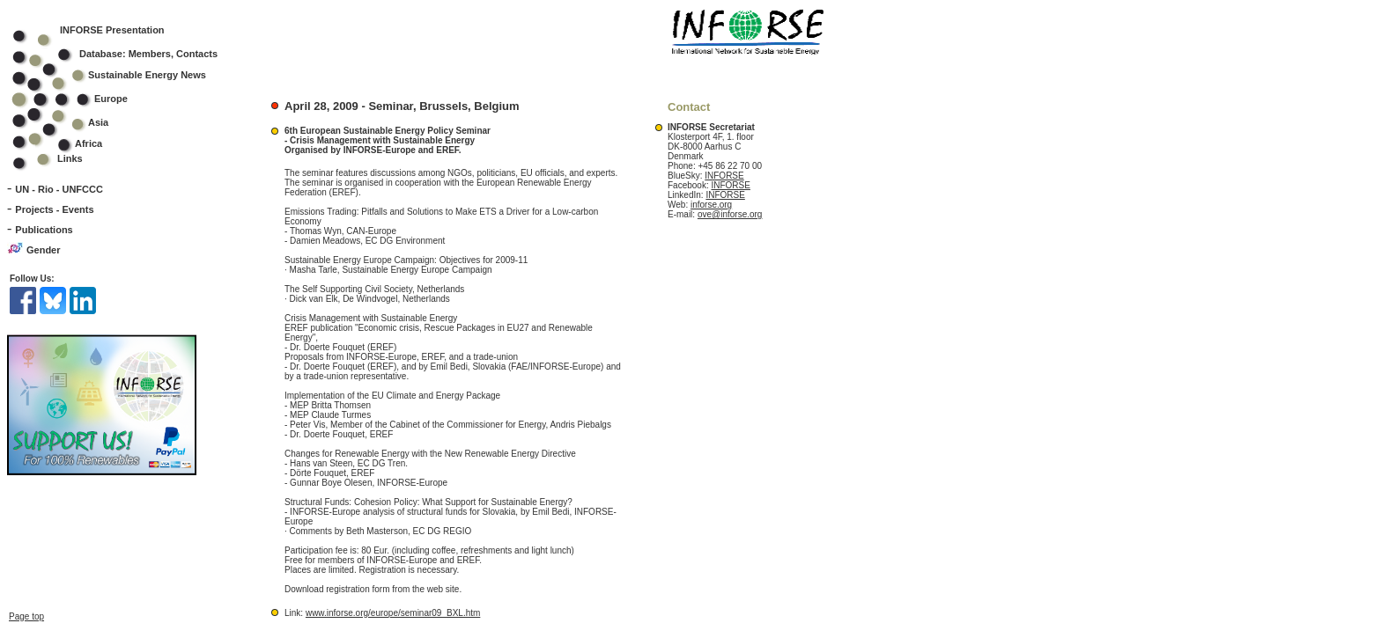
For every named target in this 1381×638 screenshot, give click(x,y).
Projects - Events (54, 209)
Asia (71, 122)
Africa (88, 143)
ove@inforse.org (730, 214)
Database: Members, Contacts (126, 53)
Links (70, 158)
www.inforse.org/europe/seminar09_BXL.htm (393, 613)
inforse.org (711, 204)
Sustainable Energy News (120, 75)
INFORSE (724, 175)
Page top (26, 616)
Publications (43, 229)
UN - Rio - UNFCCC (59, 189)
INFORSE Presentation (112, 30)
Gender (43, 250)
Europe (81, 98)
